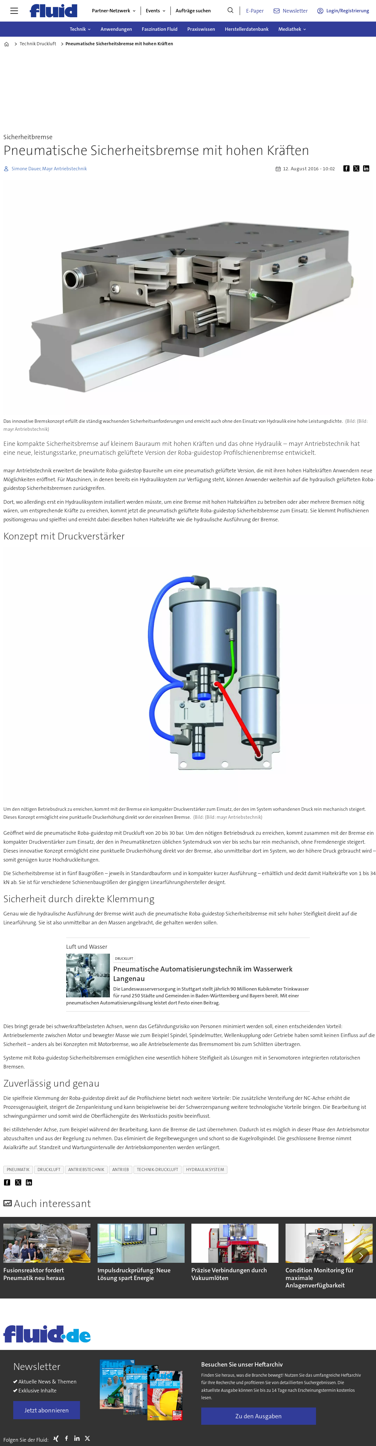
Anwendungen (116, 29)
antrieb (120, 1169)
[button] (360, 1255)
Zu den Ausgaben (258, 1416)
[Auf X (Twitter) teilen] (357, 168)
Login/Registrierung (347, 10)
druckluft (49, 1169)
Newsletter (295, 10)
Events (153, 10)
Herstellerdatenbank (247, 29)
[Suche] (230, 11)
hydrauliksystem (205, 1169)
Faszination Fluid (160, 29)
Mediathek (289, 29)
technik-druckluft (157, 1169)
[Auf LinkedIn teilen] (367, 168)
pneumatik (18, 1169)
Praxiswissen (201, 29)
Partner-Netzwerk (111, 10)
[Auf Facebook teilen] (347, 168)
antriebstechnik (86, 1169)
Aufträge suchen (193, 10)
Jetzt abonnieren (47, 1410)
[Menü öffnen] (14, 10)
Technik (78, 29)
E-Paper (255, 10)
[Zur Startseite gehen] (53, 10)
